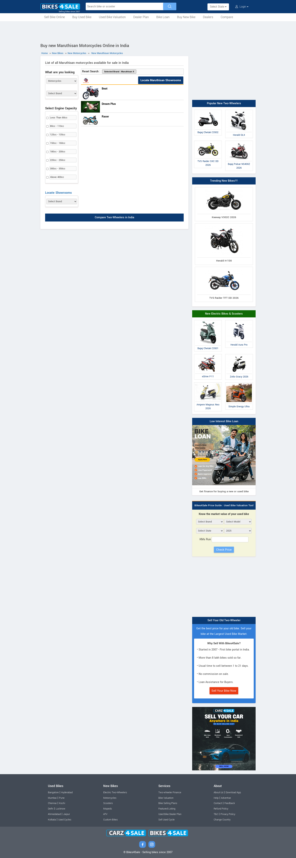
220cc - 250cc (57, 160)
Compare (227, 17)
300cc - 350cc (57, 168)
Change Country (222, 819)
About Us (218, 792)
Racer (105, 117)
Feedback (229, 803)
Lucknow (60, 808)
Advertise (226, 798)
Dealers (208, 17)
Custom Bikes (110, 819)
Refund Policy (221, 808)
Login (241, 7)
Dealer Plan (141, 17)
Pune (62, 798)
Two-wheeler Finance (169, 792)
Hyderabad (67, 792)
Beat (104, 89)
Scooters (108, 803)
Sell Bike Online (54, 17)
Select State (218, 7)
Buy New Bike (186, 17)
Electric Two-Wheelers (115, 792)
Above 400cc (57, 177)
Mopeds (107, 808)
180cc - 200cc (57, 151)
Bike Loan (163, 17)
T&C (216, 814)
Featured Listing (166, 808)
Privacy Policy (227, 814)
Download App (233, 792)
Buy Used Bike (81, 17)
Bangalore (53, 792)
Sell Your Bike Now (223, 691)
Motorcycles (109, 798)
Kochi (62, 803)
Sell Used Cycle (166, 819)
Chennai (52, 803)
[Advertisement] (148, 31)
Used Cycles (64, 819)
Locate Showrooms (58, 193)
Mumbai (52, 798)
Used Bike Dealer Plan (169, 814)
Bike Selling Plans (167, 803)
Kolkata (52, 819)
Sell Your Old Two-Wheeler (223, 620)
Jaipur (66, 814)
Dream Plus (109, 104)
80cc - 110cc (57, 126)
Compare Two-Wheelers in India (114, 217)
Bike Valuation (165, 798)
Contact (218, 803)
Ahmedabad (54, 814)
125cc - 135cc (57, 134)
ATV (105, 814)
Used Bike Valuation (112, 17)
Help (216, 798)
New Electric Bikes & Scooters (224, 314)
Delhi (50, 808)
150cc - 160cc (57, 143)
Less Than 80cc (58, 117)
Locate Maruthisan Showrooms (160, 80)
